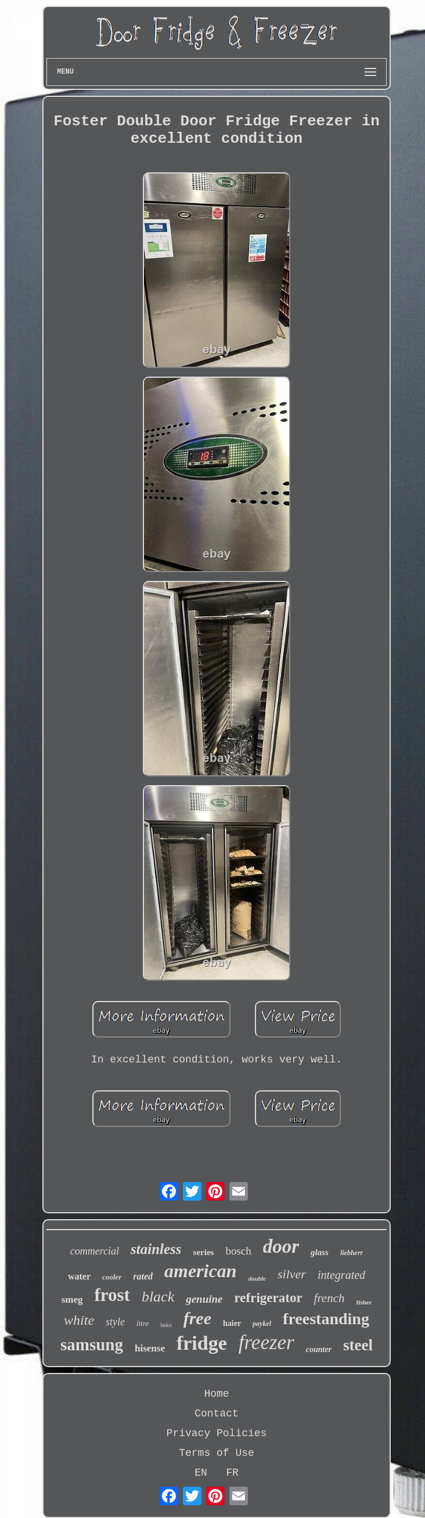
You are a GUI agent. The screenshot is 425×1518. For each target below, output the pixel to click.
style (115, 1322)
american (200, 1270)
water (79, 1276)
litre (142, 1323)
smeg (72, 1299)
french (329, 1298)
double (257, 1278)
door (281, 1246)
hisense (150, 1348)
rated (143, 1276)
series (203, 1252)
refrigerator (268, 1298)
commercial (94, 1251)
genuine (204, 1299)
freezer (266, 1342)
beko (165, 1325)
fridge (202, 1343)
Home (216, 1394)
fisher (364, 1302)
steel (358, 1345)
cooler (111, 1277)
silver (292, 1274)
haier (232, 1323)
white (79, 1320)
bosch (238, 1251)
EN (201, 1473)
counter (319, 1349)
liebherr (351, 1253)
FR (232, 1473)
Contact (217, 1413)
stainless (156, 1249)
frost (111, 1295)
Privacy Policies (217, 1433)
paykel (262, 1324)
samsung (91, 1344)
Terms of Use (216, 1453)
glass (320, 1252)
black (158, 1296)
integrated (341, 1274)
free (197, 1318)
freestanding (326, 1319)
